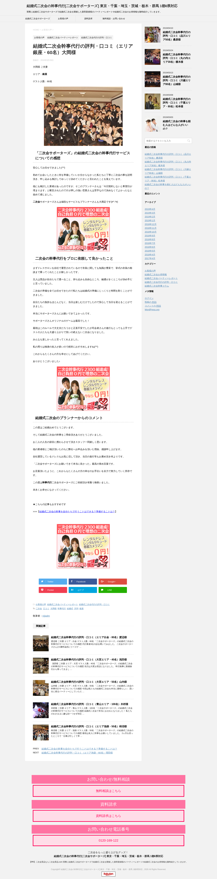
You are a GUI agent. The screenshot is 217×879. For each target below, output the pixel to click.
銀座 (82, 608)
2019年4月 (150, 209)
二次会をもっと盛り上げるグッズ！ (108, 851)
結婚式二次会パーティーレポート (62, 604)
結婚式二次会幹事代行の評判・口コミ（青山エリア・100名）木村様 (89, 704)
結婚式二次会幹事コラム (157, 286)
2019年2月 (150, 216)
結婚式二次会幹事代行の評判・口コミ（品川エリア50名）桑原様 (177, 36)
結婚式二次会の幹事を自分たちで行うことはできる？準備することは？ (77, 511)
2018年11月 (151, 228)
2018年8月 (150, 239)
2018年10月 (151, 232)
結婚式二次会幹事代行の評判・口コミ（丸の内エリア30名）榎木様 (177, 58)
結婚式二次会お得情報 (156, 274)
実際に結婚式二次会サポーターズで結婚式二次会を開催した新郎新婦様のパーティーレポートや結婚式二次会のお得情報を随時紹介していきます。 (125, 861)
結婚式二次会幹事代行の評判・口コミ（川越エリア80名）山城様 (177, 80)
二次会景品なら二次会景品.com (49, 861)
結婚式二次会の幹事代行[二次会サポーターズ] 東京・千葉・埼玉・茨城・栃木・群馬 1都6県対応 (102, 6)
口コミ (46, 608)
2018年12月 (151, 224)
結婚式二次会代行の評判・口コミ (94, 604)
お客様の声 (63, 18)
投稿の (151, 302)
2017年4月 (150, 258)
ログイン (149, 298)
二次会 (39, 608)
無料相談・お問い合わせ (114, 18)
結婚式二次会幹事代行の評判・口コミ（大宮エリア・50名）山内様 (89, 682)
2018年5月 (150, 251)
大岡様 (53, 608)
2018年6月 (150, 247)
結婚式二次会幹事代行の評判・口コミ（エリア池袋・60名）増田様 (77, 752)
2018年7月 (150, 243)
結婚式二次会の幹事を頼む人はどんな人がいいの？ (177, 125)
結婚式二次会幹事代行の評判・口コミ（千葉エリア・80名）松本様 (177, 103)
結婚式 (70, 608)
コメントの (153, 306)
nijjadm (46, 615)
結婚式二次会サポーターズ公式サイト (37, 19)
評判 (76, 608)
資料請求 (88, 18)
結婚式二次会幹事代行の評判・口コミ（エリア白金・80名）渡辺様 (89, 637)
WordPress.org (152, 309)
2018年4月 (150, 254)
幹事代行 (62, 608)
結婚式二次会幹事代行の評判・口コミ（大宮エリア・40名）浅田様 (89, 659)
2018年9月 (150, 235)
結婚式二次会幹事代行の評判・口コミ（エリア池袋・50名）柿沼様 (89, 726)
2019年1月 (150, 220)
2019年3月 (150, 213)
